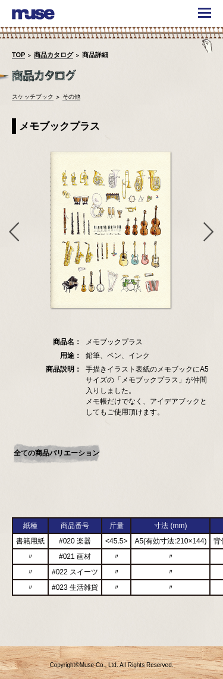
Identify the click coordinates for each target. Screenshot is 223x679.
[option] (111, 231)
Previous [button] (12, 231)
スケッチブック (33, 96)
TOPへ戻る (195, 629)
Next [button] (211, 231)
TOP (18, 54)
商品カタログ (53, 54)
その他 (71, 96)
